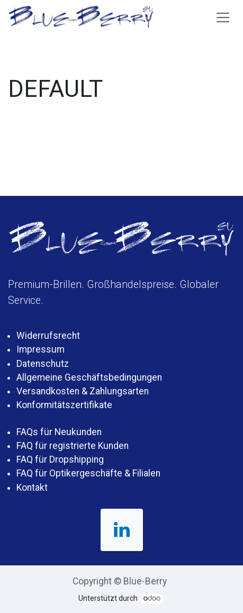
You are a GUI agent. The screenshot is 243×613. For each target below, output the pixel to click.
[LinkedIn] (122, 530)
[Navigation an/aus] (223, 17)
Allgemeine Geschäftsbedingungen (89, 377)
